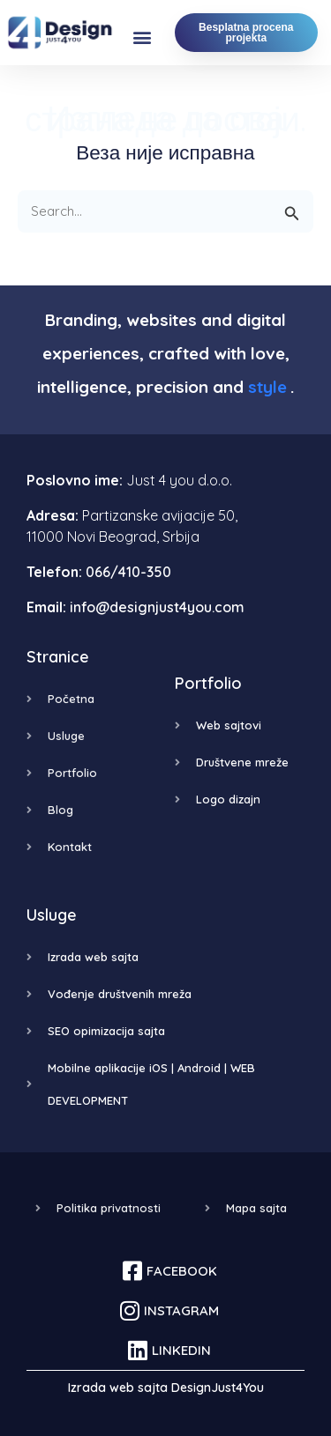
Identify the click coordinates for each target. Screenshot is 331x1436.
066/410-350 (128, 572)
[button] (142, 37)
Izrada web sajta (118, 1387)
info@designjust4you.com (157, 607)
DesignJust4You (217, 1387)
